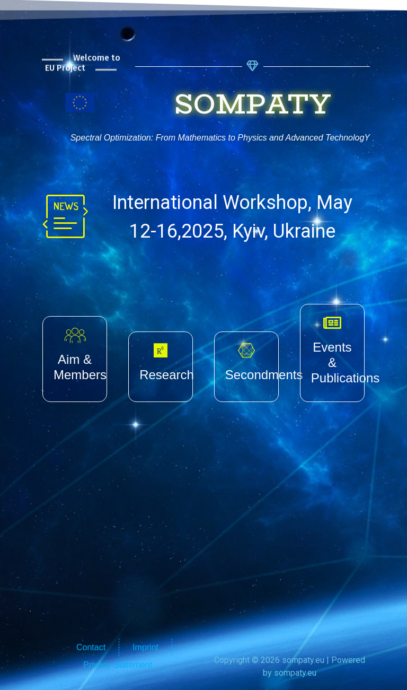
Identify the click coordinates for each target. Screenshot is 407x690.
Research (166, 375)
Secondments (264, 375)
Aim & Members (80, 367)
